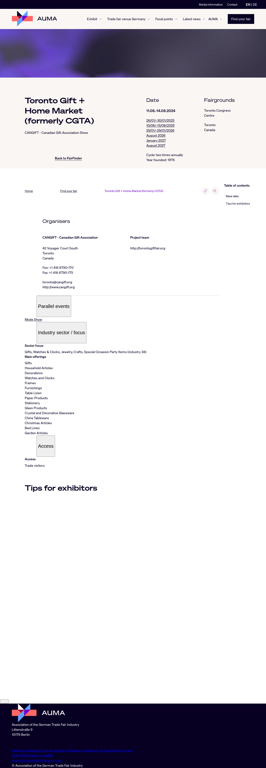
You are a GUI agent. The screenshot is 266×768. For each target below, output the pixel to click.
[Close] (4, 701)
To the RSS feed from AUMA (33, 755)
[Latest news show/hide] (204, 19)
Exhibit (92, 19)
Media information (211, 4)
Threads (47, 750)
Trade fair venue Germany (126, 19)
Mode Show (33, 319)
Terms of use (52, 760)
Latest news (192, 19)
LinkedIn (18, 750)
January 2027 (156, 140)
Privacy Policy (33, 760)
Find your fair (241, 19)
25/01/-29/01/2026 (160, 130)
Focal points (164, 19)
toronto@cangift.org (57, 282)
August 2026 (156, 135)
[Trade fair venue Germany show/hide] (148, 19)
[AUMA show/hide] (221, 19)
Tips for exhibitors (238, 203)
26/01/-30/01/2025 (160, 120)
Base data (232, 196)
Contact (232, 4)
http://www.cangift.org (58, 287)
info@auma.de (22, 742)
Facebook (90, 750)
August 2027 (155, 145)
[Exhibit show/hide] (100, 19)
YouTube (105, 750)
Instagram (33, 750)
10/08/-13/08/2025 (160, 125)
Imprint (17, 760)
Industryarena (122, 750)
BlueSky (60, 750)
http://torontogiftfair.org (147, 248)
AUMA (213, 19)
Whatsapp (75, 750)
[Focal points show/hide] (176, 19)
